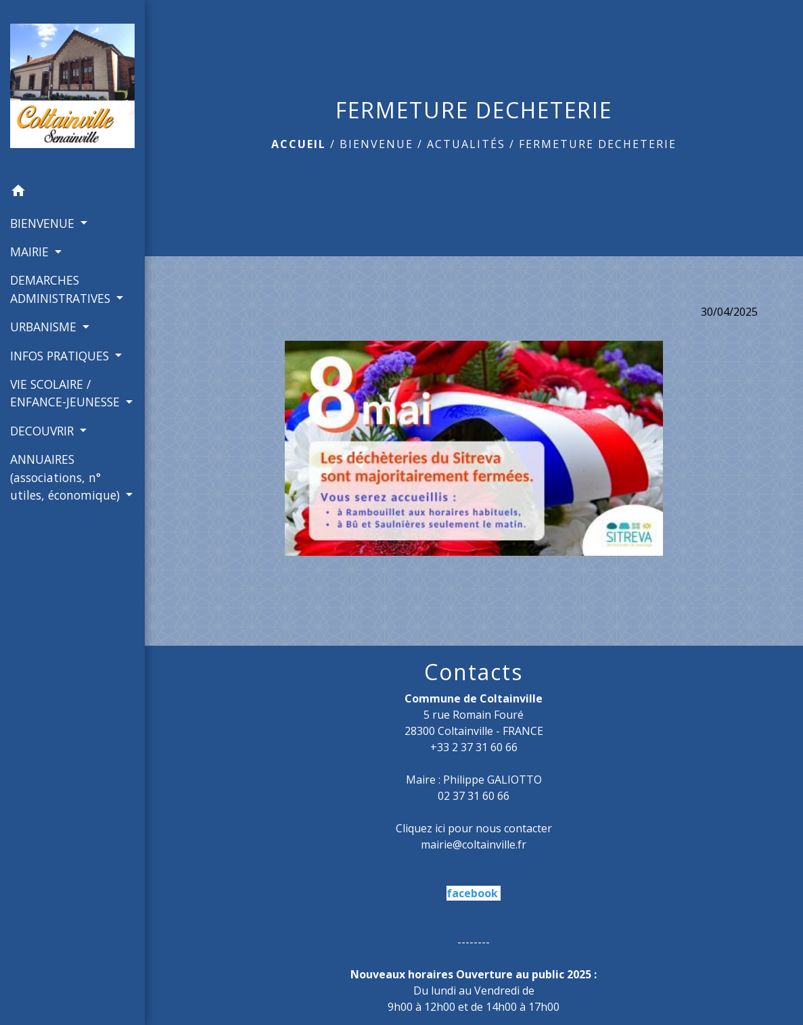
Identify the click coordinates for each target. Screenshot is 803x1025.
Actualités (466, 144)
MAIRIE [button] (31, 251)
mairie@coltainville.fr (473, 844)
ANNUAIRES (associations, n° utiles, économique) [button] (66, 477)
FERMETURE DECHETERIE (597, 144)
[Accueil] (72, 88)
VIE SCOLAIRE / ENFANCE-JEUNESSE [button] (66, 393)
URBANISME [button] (45, 326)
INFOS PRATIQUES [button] (61, 356)
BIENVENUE (376, 144)
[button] (72, 192)
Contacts (473, 672)
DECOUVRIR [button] (43, 431)
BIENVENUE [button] (44, 223)
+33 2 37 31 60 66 (474, 747)
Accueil (298, 144)
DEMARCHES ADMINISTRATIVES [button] (62, 289)
